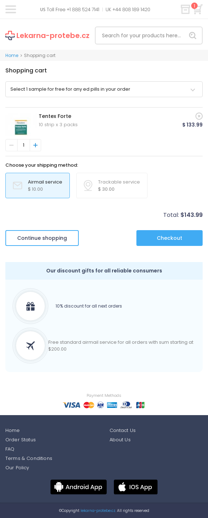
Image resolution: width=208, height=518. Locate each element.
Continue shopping (42, 238)
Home (11, 55)
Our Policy (17, 467)
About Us (120, 439)
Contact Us (123, 430)
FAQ (9, 449)
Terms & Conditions (28, 458)
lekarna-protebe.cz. (97, 510)
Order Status (20, 439)
